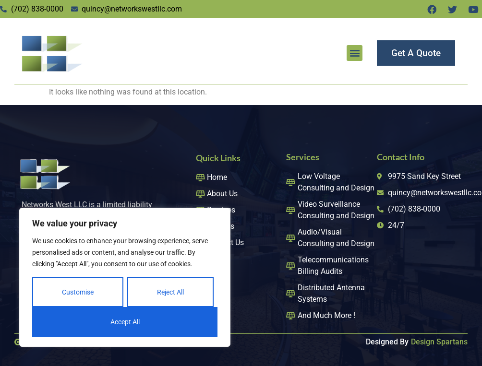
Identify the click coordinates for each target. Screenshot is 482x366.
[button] (354, 53)
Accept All (125, 322)
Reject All (170, 292)
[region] (124, 277)
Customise (78, 292)
